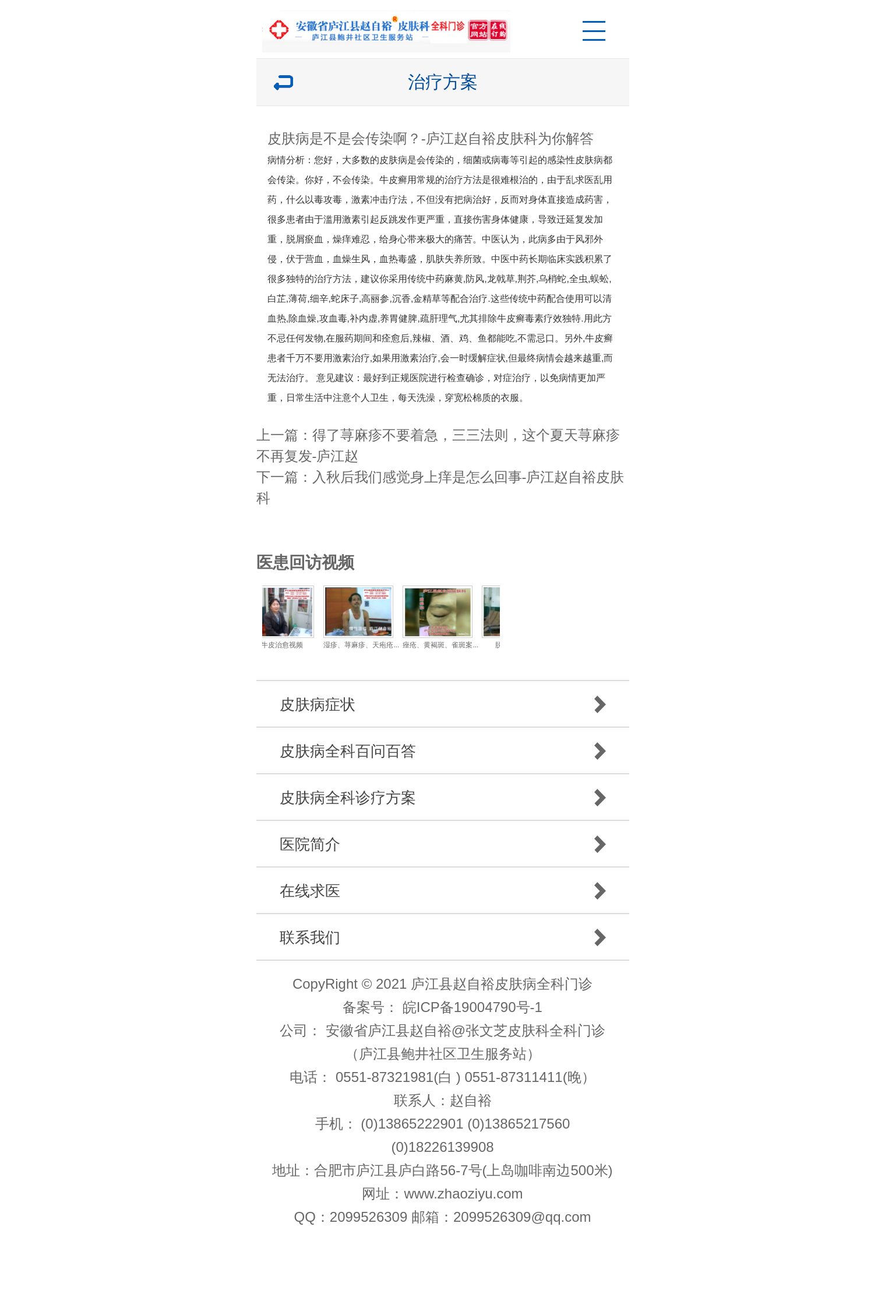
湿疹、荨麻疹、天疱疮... (381, 645)
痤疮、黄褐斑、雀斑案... (460, 645)
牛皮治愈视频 (302, 645)
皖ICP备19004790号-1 (470, 1007)
